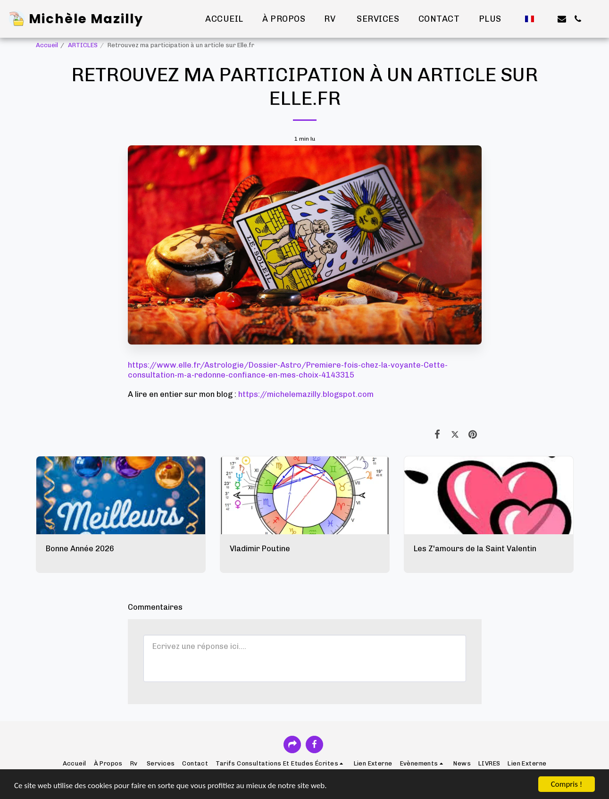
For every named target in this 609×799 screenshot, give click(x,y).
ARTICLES (83, 45)
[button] (545, 19)
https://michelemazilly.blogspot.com (306, 394)
